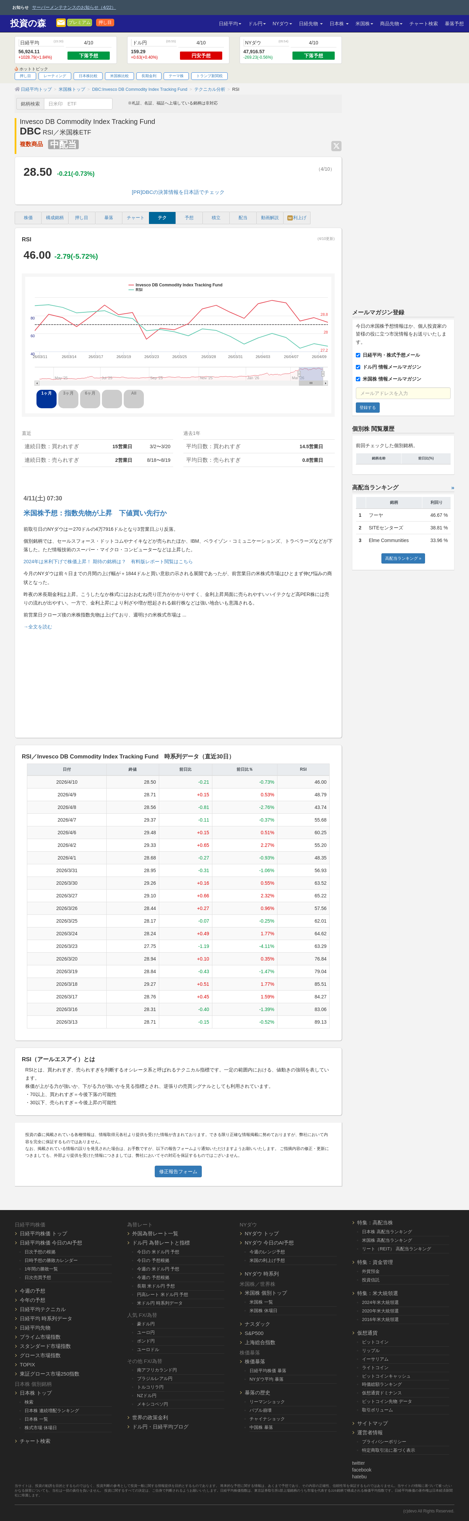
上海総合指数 (260, 1342)
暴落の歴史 (257, 1392)
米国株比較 (119, 76)
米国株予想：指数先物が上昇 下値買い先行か (95, 513)
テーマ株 (176, 76)
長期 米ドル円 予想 (156, 1286)
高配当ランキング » (403, 558)
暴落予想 (454, 23)
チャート (136, 217)
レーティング (55, 76)
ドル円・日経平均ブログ (160, 1427)
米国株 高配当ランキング (387, 1240)
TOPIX (27, 1364)
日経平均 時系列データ (46, 1318)
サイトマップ (372, 1423)
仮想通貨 (367, 1333)
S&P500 (254, 1333)
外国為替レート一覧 (155, 1233)
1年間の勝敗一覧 (41, 1268)
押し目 (105, 22)
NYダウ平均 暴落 (266, 1379)
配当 (243, 217)
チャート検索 (423, 23)
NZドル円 (146, 1395)
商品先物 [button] (391, 23)
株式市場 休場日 (41, 1427)
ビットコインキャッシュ (386, 1376)
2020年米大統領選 (380, 1310)
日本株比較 (88, 76)
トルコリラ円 (150, 1387)
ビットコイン (375, 1342)
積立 (216, 217)
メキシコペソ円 (152, 1404)
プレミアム (80, 22)
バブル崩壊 (260, 1410)
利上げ (296, 218)
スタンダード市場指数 (45, 1346)
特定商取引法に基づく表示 (388, 1450)
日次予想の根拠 (40, 1251)
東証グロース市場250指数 (49, 1374)
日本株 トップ (36, 1393)
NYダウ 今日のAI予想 (269, 1243)
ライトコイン (375, 1367)
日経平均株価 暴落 (267, 1370)
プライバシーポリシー (384, 1441)
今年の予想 (32, 1300)
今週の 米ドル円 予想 (158, 1268)
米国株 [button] (364, 23)
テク (162, 217)
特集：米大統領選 (377, 1293)
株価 (28, 217)
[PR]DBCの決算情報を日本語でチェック (178, 192)
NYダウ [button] (282, 23)
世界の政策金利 (150, 1417)
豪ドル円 (146, 1323)
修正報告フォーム (178, 1171)
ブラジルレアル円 (154, 1378)
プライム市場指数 (40, 1337)
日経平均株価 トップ (43, 1233)
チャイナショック (267, 1418)
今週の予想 (32, 1291)
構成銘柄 (55, 217)
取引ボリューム (377, 1409)
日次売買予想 (38, 1277)
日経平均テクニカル (43, 1309)
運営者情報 (370, 1432)
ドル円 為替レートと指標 (161, 1243)
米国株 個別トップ (266, 1293)
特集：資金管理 (375, 1262)
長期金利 (148, 76)
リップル (371, 1350)
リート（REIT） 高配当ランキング (396, 1248)
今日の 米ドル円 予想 (158, 1251)
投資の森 (28, 23)
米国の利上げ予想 (267, 1260)
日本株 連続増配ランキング (52, 1410)
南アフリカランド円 (157, 1370)
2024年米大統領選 (380, 1302)
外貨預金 (371, 1271)
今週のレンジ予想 (267, 1251)
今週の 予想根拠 (153, 1277)
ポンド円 (146, 1341)
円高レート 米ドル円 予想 (162, 1294)
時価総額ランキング (382, 1384)
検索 (29, 1402)
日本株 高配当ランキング (387, 1231)
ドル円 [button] (257, 23)
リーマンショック (267, 1401)
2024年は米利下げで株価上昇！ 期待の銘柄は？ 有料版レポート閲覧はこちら (108, 561)
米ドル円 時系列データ (160, 1303)
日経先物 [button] (311, 23)
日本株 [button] (339, 23)
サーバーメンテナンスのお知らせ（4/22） (74, 7)
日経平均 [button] (230, 23)
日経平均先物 (35, 1328)
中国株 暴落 (261, 1427)
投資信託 (371, 1279)
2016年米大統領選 (380, 1319)
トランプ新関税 (209, 76)
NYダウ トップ (262, 1233)
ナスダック (257, 1324)
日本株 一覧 (36, 1419)
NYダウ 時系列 (262, 1274)
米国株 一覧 (261, 1302)
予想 (189, 217)
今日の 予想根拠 (153, 1260)
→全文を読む (38, 626)
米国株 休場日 (263, 1310)
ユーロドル (148, 1349)
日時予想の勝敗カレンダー (51, 1260)
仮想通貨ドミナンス (382, 1392)
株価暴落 (255, 1361)
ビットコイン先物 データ (387, 1401)
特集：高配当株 (375, 1222)
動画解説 (270, 217)
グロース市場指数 (40, 1355)
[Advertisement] (178, 681)
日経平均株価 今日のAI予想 (51, 1243)
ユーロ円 (146, 1332)
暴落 (108, 217)
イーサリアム (375, 1359)
